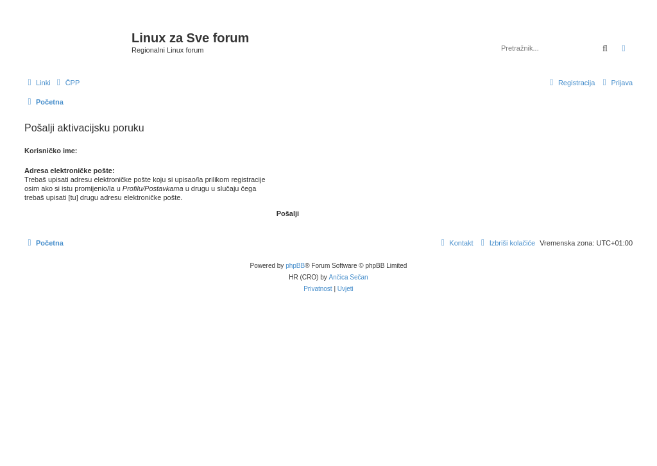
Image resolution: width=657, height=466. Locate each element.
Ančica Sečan (348, 277)
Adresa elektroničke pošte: (69, 170)
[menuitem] (67, 82)
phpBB (295, 265)
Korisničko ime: (51, 150)
